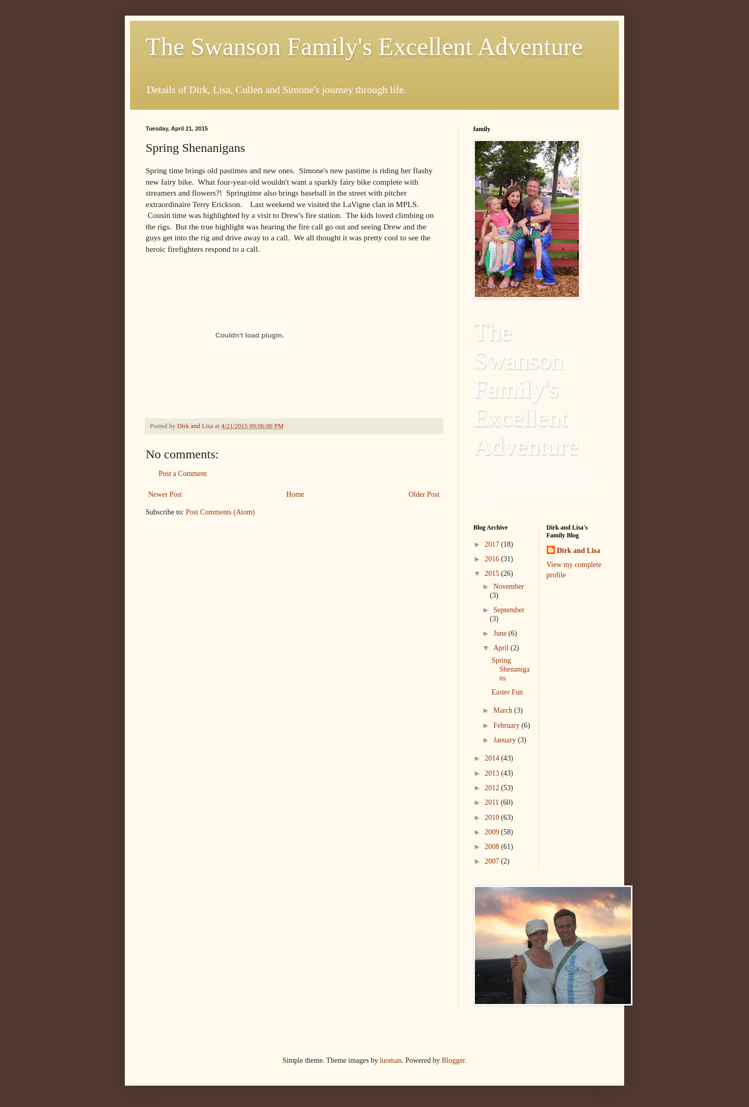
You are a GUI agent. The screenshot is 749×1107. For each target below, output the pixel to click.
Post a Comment (183, 474)
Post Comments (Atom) (220, 512)
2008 (493, 847)
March (503, 710)
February (507, 725)
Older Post (424, 494)
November (508, 586)
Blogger (453, 1060)
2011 (493, 802)
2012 (493, 788)
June (500, 633)
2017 (493, 544)
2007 (493, 861)
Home (295, 494)
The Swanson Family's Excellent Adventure (364, 46)
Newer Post (165, 494)
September (508, 610)
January (505, 740)
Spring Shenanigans (511, 669)
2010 (493, 817)
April (501, 648)
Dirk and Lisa (578, 551)
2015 (493, 573)
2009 (493, 832)
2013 (493, 773)
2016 (493, 559)
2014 (493, 758)
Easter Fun (507, 692)
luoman (391, 1060)
